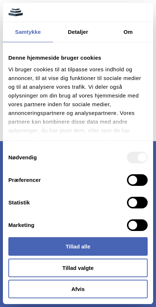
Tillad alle (78, 246)
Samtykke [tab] (28, 32)
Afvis (78, 289)
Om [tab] (127, 32)
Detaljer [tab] (78, 32)
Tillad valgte (78, 268)
